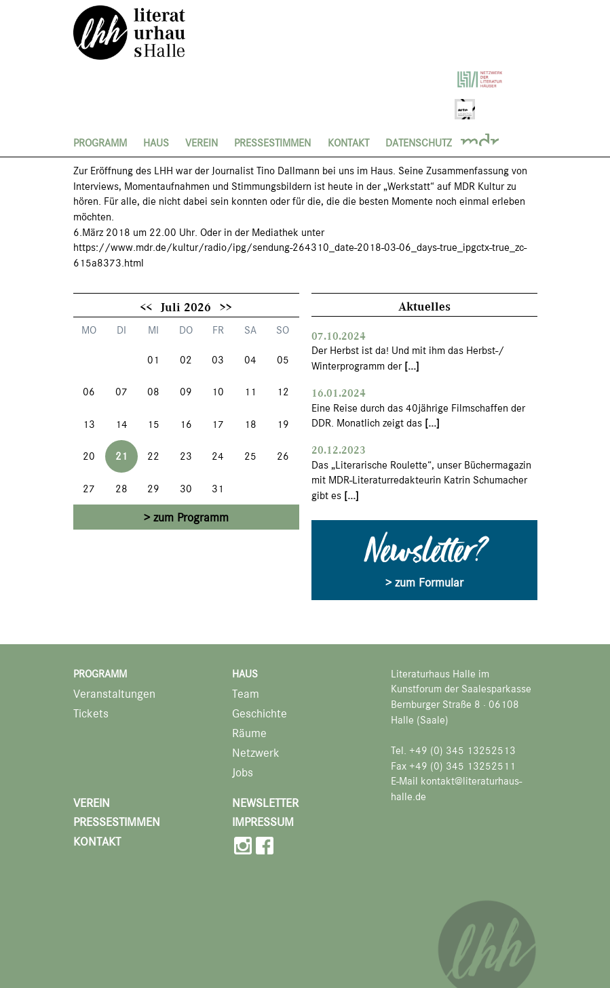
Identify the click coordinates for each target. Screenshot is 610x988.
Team (245, 694)
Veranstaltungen (114, 694)
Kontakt (348, 143)
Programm (100, 143)
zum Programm (191, 517)
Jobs (242, 773)
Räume (249, 733)
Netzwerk (256, 753)
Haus (156, 143)
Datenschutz (418, 143)
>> (226, 306)
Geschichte (259, 714)
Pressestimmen (272, 143)
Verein (201, 143)
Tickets (91, 714)
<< (146, 306)
